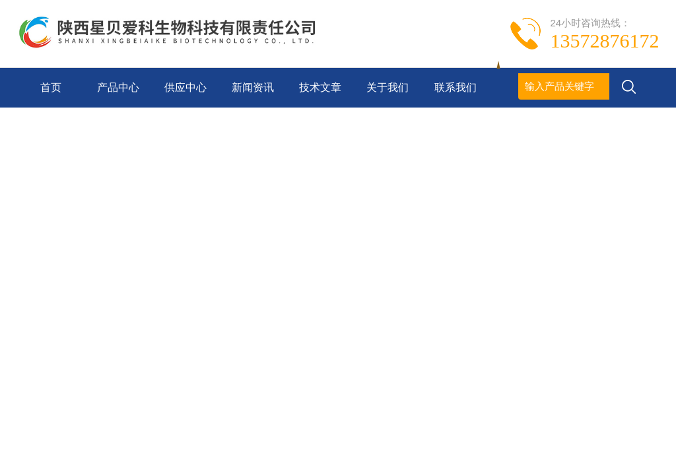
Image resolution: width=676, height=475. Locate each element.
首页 (50, 87)
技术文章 (320, 87)
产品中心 (118, 87)
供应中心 (185, 87)
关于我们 (387, 87)
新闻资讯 (253, 87)
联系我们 (455, 87)
